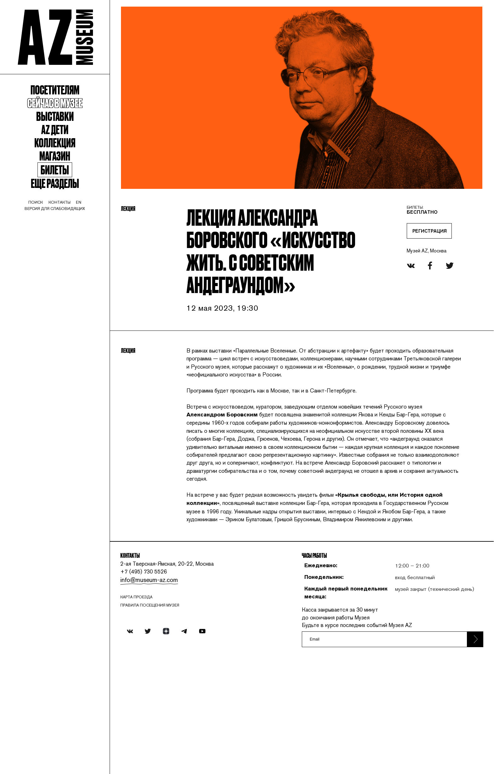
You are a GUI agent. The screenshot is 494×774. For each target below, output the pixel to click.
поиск (41, 227)
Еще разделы (61, 205)
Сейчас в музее (62, 115)
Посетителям (62, 100)
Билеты (62, 190)
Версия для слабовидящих (62, 234)
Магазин (62, 174)
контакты (67, 227)
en (88, 227)
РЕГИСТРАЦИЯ (418, 228)
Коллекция (61, 159)
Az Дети (61, 144)
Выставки (62, 129)
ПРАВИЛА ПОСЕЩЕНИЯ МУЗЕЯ (168, 710)
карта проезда (153, 701)
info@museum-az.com (164, 683)
